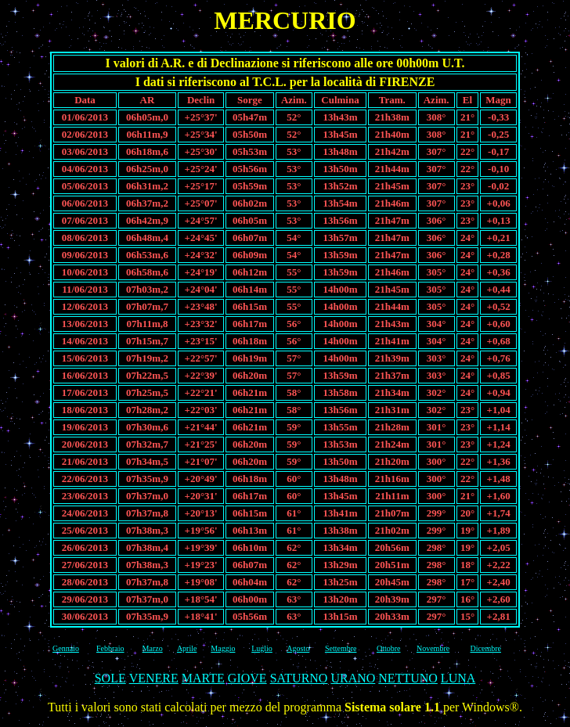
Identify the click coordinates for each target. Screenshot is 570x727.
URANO (352, 678)
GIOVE (247, 678)
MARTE (203, 678)
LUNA (458, 678)
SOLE (110, 678)
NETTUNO (408, 678)
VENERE (154, 678)
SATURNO (299, 678)
